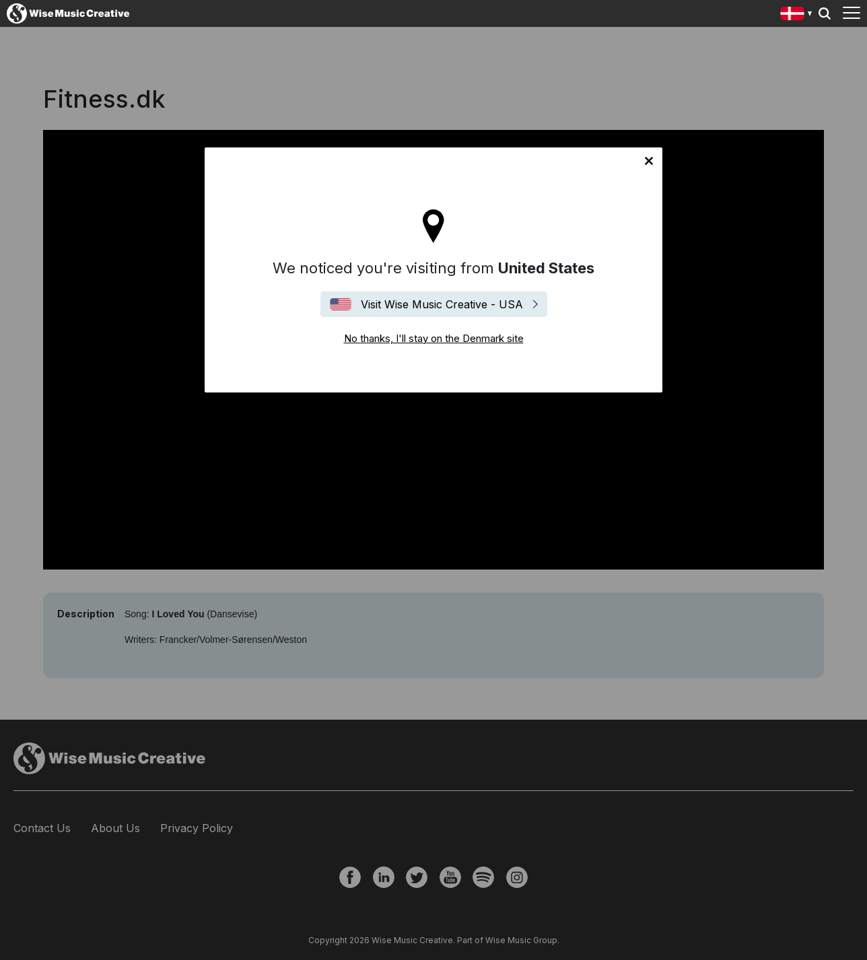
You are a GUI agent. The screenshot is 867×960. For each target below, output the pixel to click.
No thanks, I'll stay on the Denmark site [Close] (649, 161)
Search (825, 13)
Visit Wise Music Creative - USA (442, 304)
